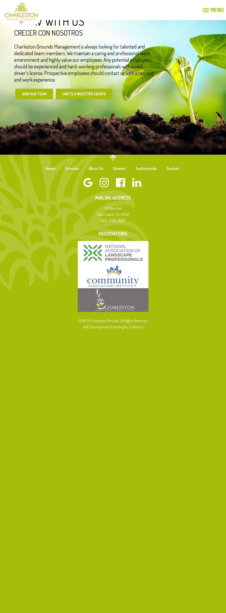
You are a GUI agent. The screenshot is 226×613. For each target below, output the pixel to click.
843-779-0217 (113, 220)
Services (72, 168)
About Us (96, 168)
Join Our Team (34, 94)
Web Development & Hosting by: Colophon (113, 327)
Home (50, 168)
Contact (172, 168)
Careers (119, 168)
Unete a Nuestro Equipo (84, 94)
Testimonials (146, 168)
